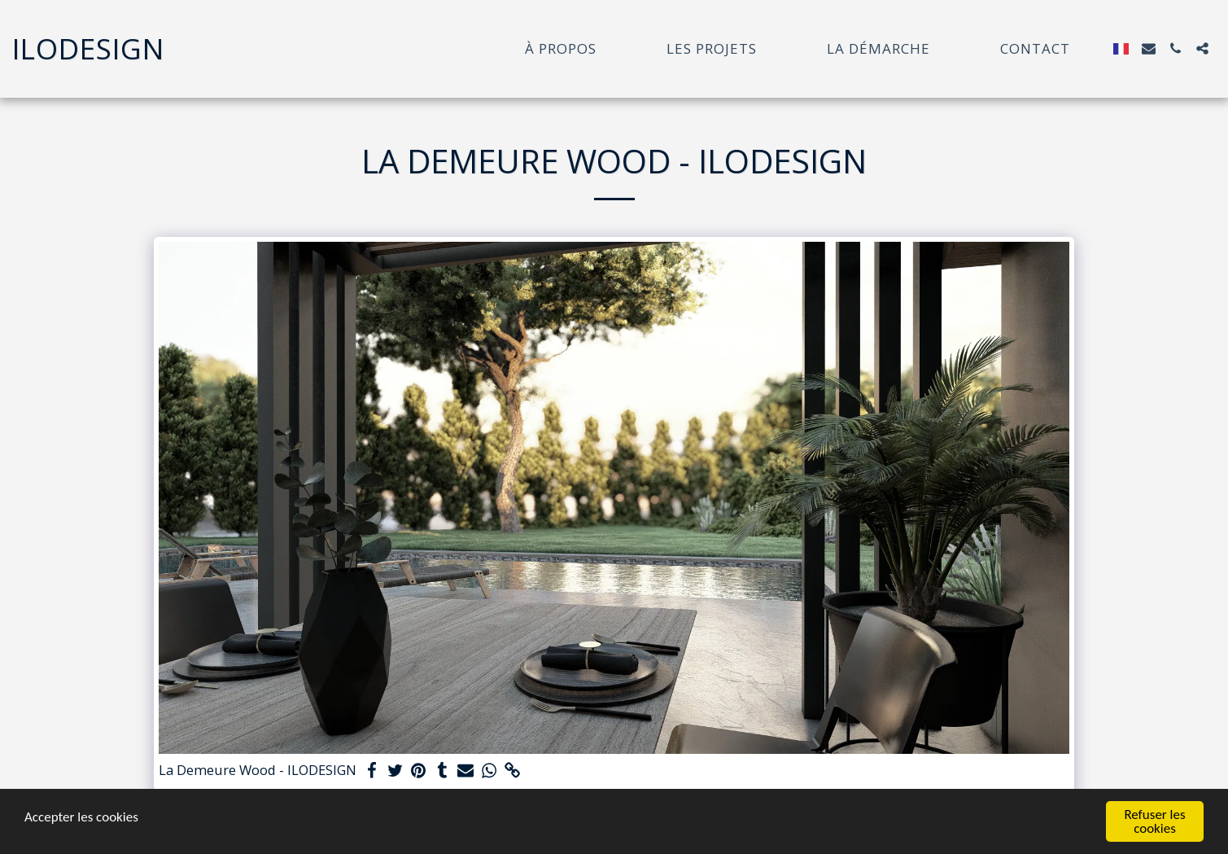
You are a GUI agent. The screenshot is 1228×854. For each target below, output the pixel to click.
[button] (1148, 48)
